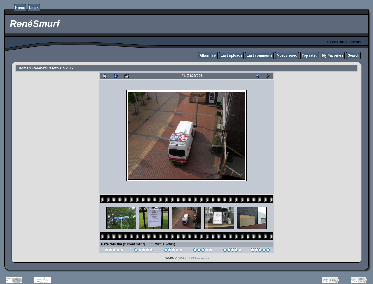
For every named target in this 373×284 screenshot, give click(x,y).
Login (34, 8)
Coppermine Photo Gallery (193, 257)
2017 (69, 68)
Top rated (310, 55)
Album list (207, 55)
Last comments (259, 55)
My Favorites (332, 55)
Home (20, 8)
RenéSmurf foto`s (47, 68)
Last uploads (231, 55)
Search (353, 55)
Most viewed (287, 55)
